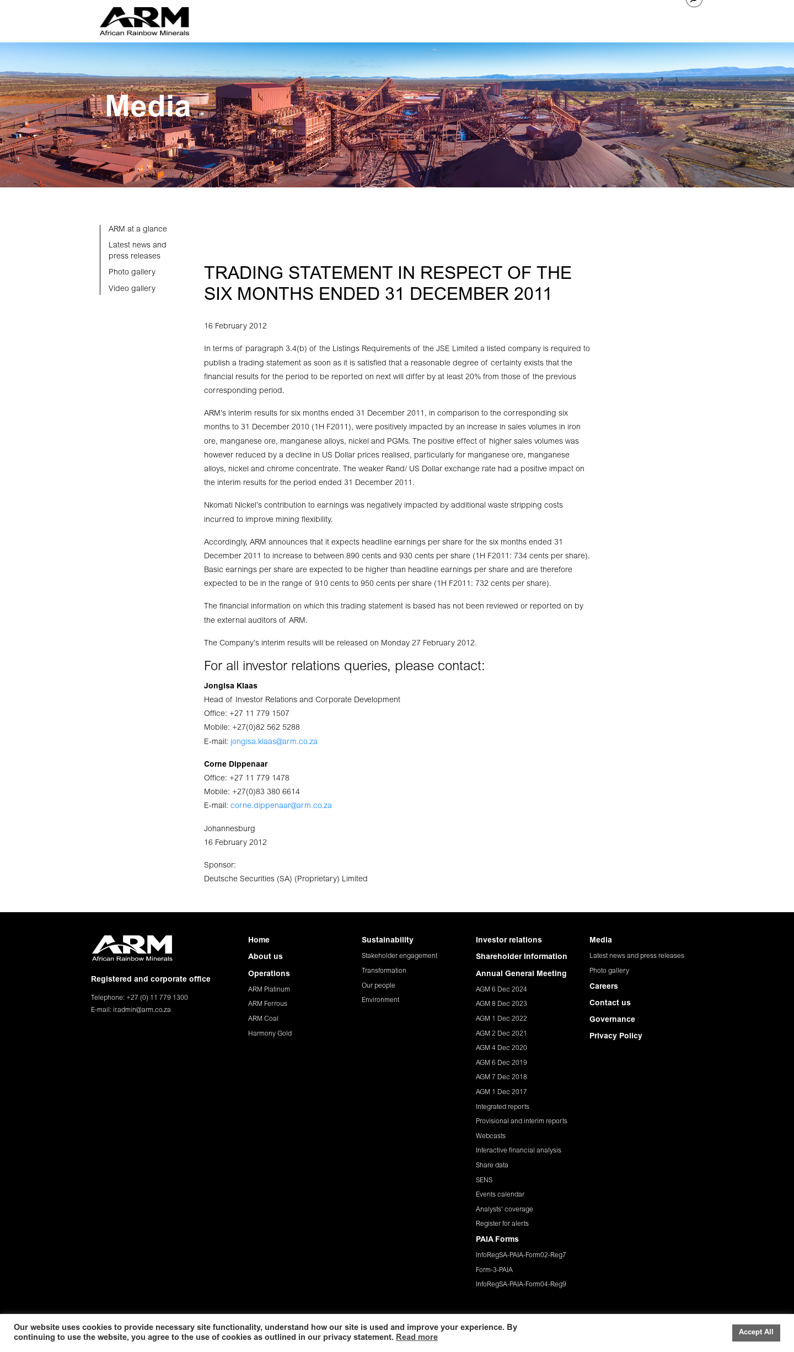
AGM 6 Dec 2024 (501, 990)
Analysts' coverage (504, 1209)
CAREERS (601, 19)
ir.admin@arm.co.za (142, 1010)
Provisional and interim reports (521, 1121)
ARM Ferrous (267, 1004)
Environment (380, 1000)
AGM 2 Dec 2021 (501, 1034)
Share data (492, 1165)
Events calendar (500, 1195)
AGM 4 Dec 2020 (501, 1048)
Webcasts (491, 1136)
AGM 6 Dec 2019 (501, 1063)
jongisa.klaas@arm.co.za (274, 742)
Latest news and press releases (636, 956)
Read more (417, 1338)
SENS (484, 1180)
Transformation (384, 971)
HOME (266, 19)
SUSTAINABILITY (421, 19)
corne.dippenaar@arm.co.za (281, 806)
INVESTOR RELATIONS (501, 19)
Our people (378, 986)
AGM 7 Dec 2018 (501, 1077)
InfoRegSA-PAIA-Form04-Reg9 (521, 1284)
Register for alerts (502, 1224)
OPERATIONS (358, 19)
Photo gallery (609, 971)
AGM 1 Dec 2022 (501, 1019)
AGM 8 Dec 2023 (501, 1004)
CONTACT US (652, 19)
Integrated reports (502, 1107)
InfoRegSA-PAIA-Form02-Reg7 (521, 1255)
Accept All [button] (756, 1333)
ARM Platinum (269, 990)
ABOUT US (306, 19)
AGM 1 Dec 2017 (501, 1092)
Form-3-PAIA (494, 1270)
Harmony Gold (270, 1034)
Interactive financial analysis (518, 1151)
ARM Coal (263, 1019)
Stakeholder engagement (399, 956)
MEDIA (563, 19)
